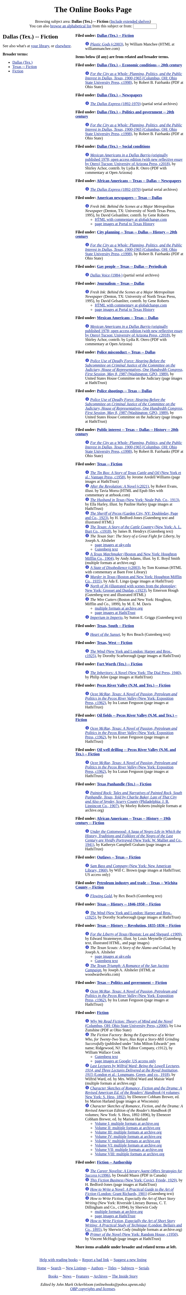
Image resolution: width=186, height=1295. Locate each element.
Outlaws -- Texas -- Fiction (118, 857)
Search (56, 1268)
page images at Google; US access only (125, 1061)
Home (41, 1268)
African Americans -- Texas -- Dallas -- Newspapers (139, 181)
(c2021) (119, 486)
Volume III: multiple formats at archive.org (128, 1132)
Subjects (127, 1268)
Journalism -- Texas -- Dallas (120, 283)
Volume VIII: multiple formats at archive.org (129, 1154)
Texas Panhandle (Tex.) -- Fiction (124, 784)
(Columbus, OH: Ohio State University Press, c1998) (133, 78)
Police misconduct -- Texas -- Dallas (126, 352)
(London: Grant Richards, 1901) (129, 1191)
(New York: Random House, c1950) (134, 1234)
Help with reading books (58, 1260)
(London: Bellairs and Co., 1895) (133, 1225)
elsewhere (63, 46)
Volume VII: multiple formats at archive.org (129, 1150)
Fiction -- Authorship (114, 1162)
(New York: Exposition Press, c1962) (131, 698)
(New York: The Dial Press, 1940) (135, 673)
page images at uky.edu (113, 545)
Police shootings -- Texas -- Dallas (124, 391)
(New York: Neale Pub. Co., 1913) (134, 500)
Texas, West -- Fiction (114, 643)
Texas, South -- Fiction (115, 626)
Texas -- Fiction (24, 67)
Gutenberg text (106, 549)
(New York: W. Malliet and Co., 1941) (133, 838)
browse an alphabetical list (70, 26)
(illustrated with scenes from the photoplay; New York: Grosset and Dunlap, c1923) (130, 588)
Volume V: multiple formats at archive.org (127, 1141)
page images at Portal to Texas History (125, 224)
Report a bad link (95, 1260)
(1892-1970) (115, 104)
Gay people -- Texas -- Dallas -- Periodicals (132, 266)
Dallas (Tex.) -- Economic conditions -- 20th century (139, 65)
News (67, 1276)
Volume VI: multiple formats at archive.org (128, 1145)
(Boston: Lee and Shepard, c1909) (135, 934)
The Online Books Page (93, 9)
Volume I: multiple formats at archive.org (127, 1123)
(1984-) (106, 275)
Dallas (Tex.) (22, 62)
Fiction (17, 71)
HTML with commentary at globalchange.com (131, 219)
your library (40, 46)
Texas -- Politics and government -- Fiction (132, 983)
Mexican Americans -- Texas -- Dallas (127, 318)
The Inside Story (125, 1276)
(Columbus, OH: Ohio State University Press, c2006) (128, 1023)
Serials (144, 1268)
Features (82, 1276)
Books (53, 1276)
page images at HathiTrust (115, 613)
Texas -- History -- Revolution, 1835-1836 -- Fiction (139, 925)
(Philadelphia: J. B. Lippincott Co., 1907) (133, 799)
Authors (97, 1268)
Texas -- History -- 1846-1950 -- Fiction (129, 904)
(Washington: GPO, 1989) (134, 367)
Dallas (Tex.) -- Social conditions (123, 146)
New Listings (76, 1268)
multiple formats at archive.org (119, 608)
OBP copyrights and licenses (92, 1289)
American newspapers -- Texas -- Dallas (129, 198)
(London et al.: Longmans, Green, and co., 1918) (132, 1070)
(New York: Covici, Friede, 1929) (133, 1180)
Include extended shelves (130, 21)
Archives (100, 1276)
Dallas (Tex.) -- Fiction (115, 35)
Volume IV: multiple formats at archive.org (128, 1136)
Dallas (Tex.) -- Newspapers (119, 95)
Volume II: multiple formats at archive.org (127, 1128)
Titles (112, 1268)
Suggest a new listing (130, 1260)
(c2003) (106, 44)
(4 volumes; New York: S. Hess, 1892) (133, 1092)
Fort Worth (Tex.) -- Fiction (119, 664)
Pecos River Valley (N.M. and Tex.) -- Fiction (133, 685)
